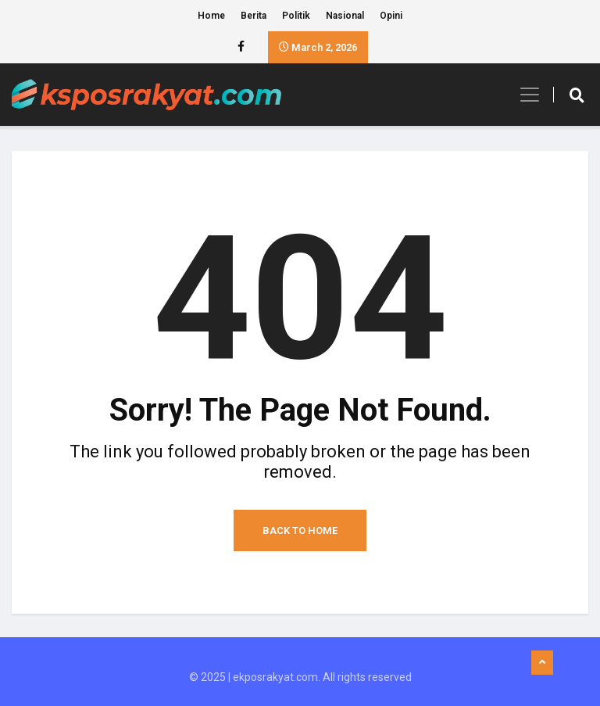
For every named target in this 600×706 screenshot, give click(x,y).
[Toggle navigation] (525, 94)
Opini (391, 15)
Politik (296, 15)
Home (211, 15)
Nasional (345, 15)
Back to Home (300, 530)
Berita (253, 15)
